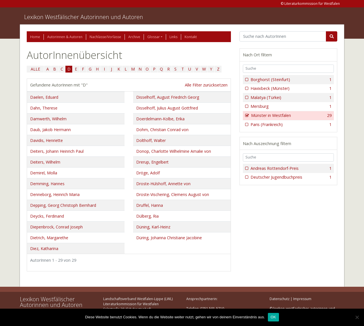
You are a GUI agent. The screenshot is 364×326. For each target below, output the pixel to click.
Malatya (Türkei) (290, 97)
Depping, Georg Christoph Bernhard (63, 205)
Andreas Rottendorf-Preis (290, 168)
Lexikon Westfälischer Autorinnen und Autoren (83, 17)
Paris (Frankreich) (290, 124)
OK (273, 317)
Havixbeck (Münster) (290, 88)
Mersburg (290, 106)
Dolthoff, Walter (151, 140)
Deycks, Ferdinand (47, 216)
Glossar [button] (153, 36)
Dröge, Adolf (148, 173)
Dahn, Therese (43, 108)
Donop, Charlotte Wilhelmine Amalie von (173, 151)
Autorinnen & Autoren (64, 36)
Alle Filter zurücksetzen (206, 85)
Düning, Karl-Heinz (153, 227)
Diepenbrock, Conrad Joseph (56, 227)
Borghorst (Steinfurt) (290, 80)
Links (173, 36)
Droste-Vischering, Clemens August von (172, 194)
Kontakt (191, 36)
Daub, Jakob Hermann (50, 129)
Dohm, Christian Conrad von (162, 129)
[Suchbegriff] (282, 36)
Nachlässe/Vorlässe (105, 36)
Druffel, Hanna (149, 205)
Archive (134, 36)
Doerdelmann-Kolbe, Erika (160, 118)
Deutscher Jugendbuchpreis (290, 177)
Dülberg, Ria (147, 216)
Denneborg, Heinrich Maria (55, 194)
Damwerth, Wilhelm (48, 118)
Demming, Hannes (47, 183)
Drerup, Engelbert (152, 162)
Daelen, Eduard (44, 97)
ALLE (35, 69)
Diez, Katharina (44, 248)
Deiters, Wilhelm (45, 162)
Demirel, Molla (43, 173)
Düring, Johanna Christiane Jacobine (169, 237)
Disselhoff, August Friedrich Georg (167, 97)
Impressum (302, 298)
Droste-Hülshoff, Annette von (163, 183)
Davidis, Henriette (46, 140)
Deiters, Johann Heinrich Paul (57, 151)
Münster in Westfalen (291, 115)
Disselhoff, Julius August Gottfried (167, 108)
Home (35, 36)
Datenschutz (279, 298)
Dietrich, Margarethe (49, 237)
